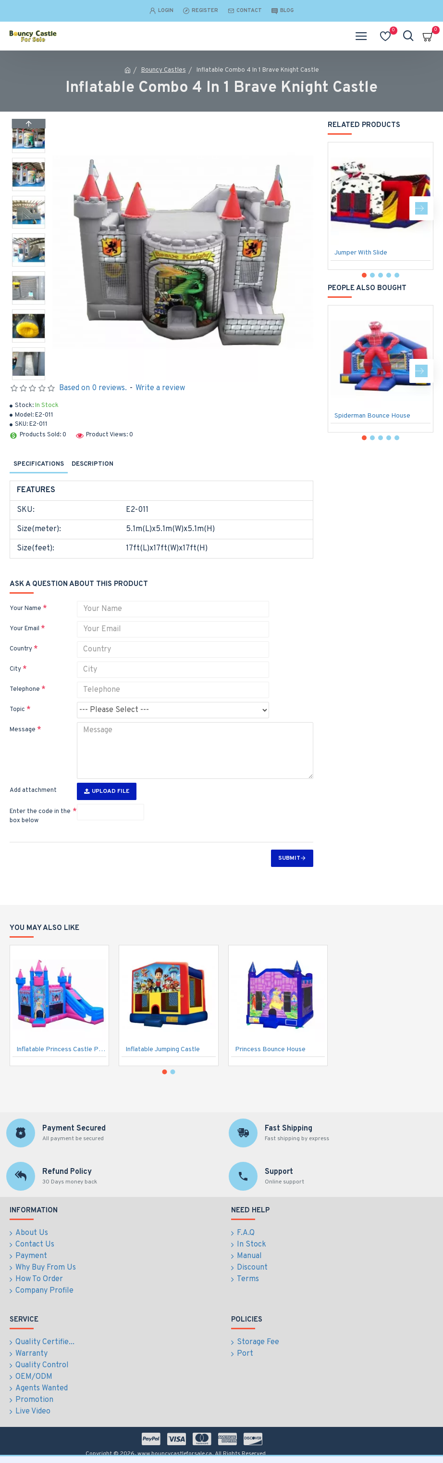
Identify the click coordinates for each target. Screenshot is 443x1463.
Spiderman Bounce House (372, 416)
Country (21, 649)
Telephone (25, 689)
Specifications (38, 464)
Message (23, 730)
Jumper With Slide (360, 253)
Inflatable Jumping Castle (162, 1050)
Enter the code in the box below (40, 816)
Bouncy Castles (163, 70)
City (15, 669)
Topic (17, 709)
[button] (28, 377)
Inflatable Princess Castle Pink (61, 1050)
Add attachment (33, 790)
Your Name (25, 608)
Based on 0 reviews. (93, 388)
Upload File (106, 791)
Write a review (160, 388)
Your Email (24, 629)
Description (92, 464)
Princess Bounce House (270, 1050)
